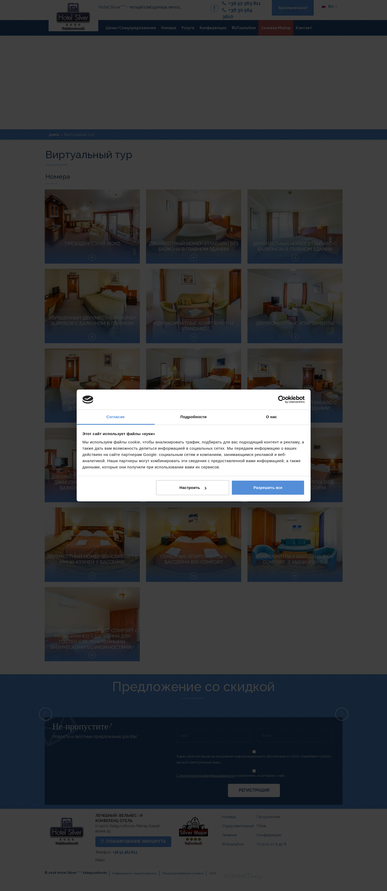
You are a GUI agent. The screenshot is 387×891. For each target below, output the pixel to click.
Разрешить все (267, 487)
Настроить (193, 487)
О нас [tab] (271, 417)
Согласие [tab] (115, 417)
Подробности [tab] (193, 417)
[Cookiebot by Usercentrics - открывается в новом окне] (282, 400)
